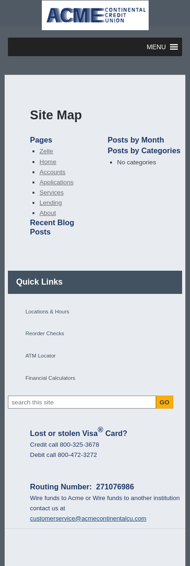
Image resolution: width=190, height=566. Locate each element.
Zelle (46, 151)
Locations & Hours (47, 311)
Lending (50, 202)
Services (51, 192)
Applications (56, 182)
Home (47, 161)
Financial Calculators (50, 378)
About (47, 212)
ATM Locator (41, 355)
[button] (156, 47)
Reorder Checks (45, 333)
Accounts (52, 172)
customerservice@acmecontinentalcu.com (88, 518)
